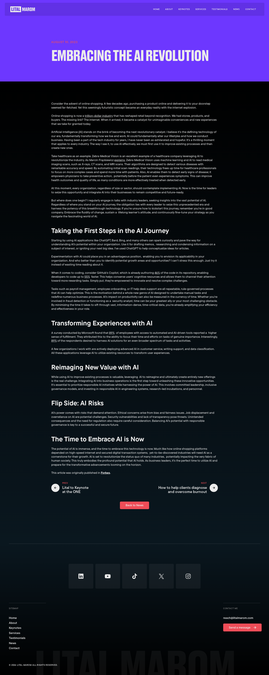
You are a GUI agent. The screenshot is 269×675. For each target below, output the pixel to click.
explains (119, 160)
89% (111, 333)
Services (14, 633)
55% (87, 276)
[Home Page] (22, 9)
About (13, 622)
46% (157, 273)
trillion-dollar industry (99, 116)
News (12, 643)
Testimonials (17, 638)
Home (13, 618)
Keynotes (15, 628)
